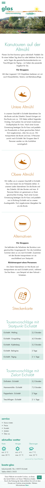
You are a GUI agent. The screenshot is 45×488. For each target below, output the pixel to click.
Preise (6, 425)
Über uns (7, 434)
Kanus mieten (8, 423)
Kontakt (6, 428)
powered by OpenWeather (34, 459)
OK (39, 477)
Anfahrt (6, 431)
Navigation (3, 3)
